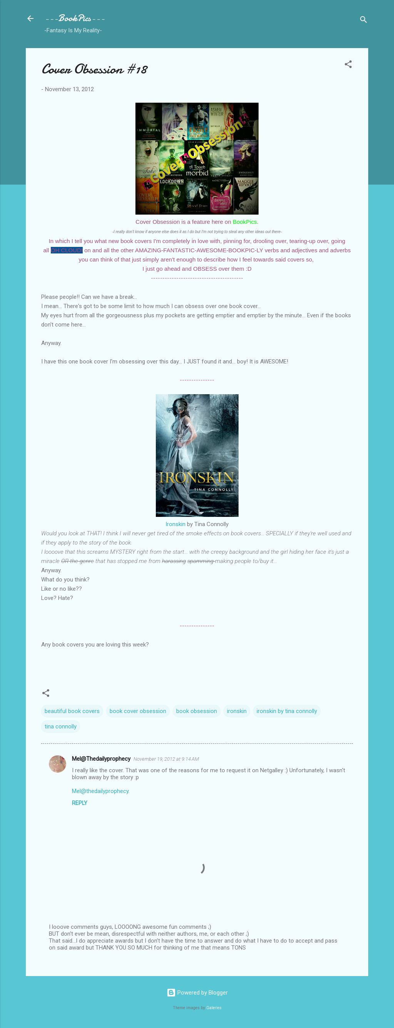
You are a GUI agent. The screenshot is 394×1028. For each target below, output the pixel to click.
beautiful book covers (72, 711)
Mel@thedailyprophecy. (101, 791)
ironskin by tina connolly (287, 711)
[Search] (363, 21)
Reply (79, 803)
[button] (348, 66)
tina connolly (61, 726)
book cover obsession (138, 711)
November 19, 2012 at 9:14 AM (166, 759)
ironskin (237, 711)
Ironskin (175, 524)
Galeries (214, 1007)
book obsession (196, 711)
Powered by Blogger (197, 992)
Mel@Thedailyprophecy (101, 758)
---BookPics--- (74, 18)
